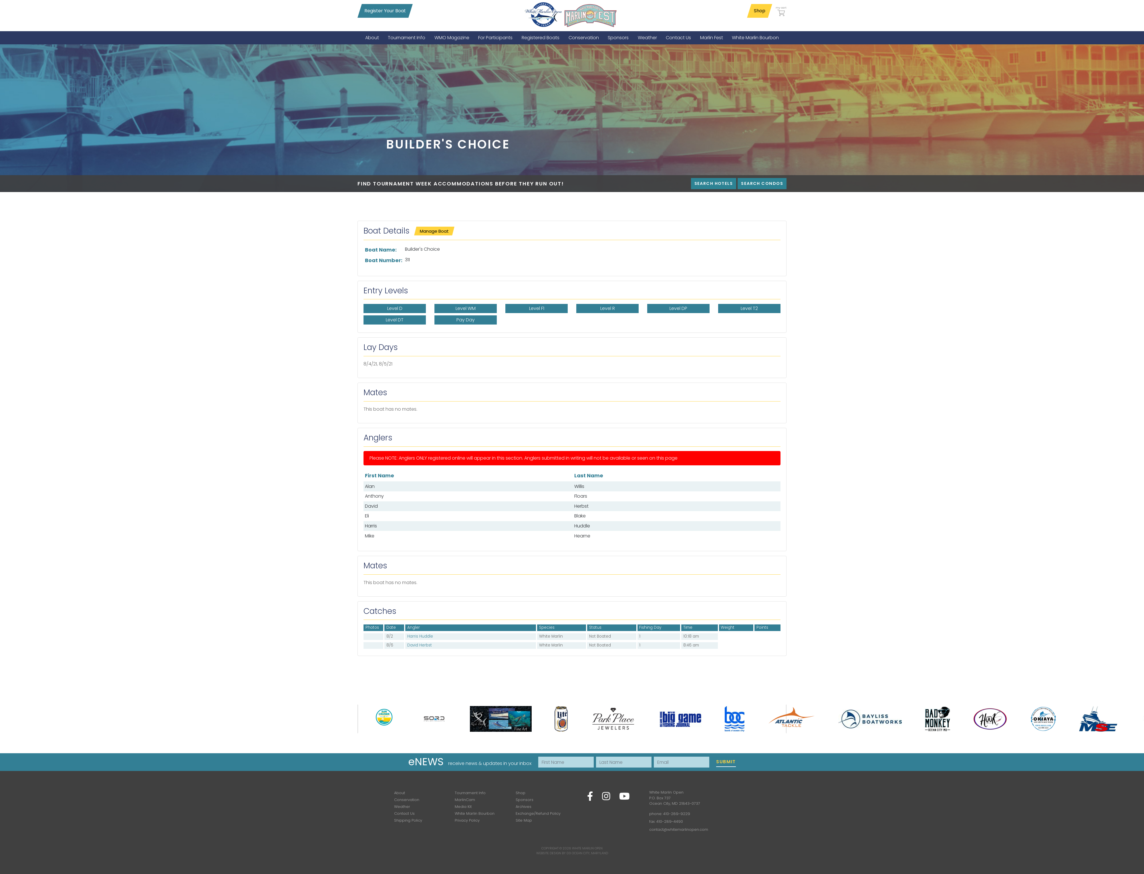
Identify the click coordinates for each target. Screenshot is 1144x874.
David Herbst (419, 645)
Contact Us (404, 813)
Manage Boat (434, 231)
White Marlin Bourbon (474, 813)
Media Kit (463, 806)
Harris (371, 526)
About (399, 793)
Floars (580, 496)
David (371, 506)
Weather (402, 806)
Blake (580, 516)
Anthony (374, 496)
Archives (523, 806)
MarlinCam (465, 799)
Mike (369, 536)
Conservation (406, 799)
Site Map (524, 820)
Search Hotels (713, 183)
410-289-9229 (676, 813)
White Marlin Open (587, 848)
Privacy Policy (467, 820)
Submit (726, 761)
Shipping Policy (408, 820)
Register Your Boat (385, 10)
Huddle (582, 526)
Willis (579, 486)
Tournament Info (470, 793)
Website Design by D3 (553, 853)
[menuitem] (372, 37)
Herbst (581, 506)
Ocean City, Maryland (590, 853)
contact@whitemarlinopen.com (678, 829)
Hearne (582, 536)
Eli (367, 516)
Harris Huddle (420, 636)
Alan (370, 486)
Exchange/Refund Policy (538, 813)
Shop (759, 10)
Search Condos (762, 183)
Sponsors (524, 799)
